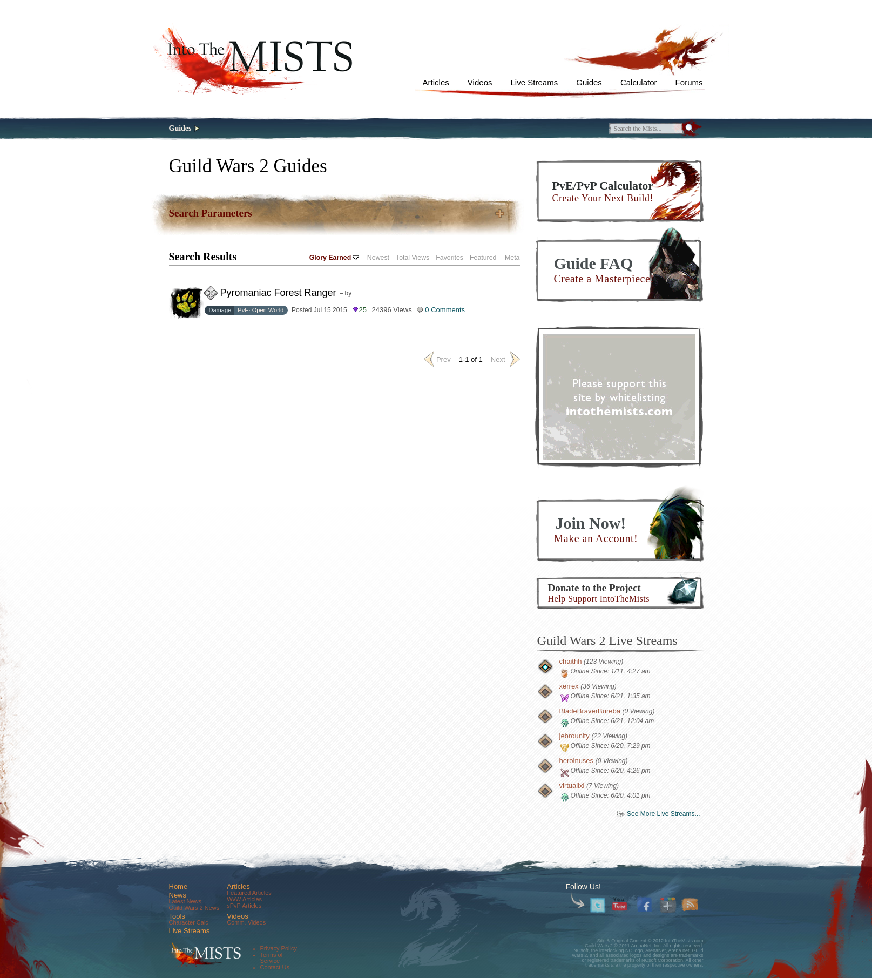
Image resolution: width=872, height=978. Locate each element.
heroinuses (576, 761)
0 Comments (445, 310)
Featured (483, 257)
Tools (177, 916)
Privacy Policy (278, 948)
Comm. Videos (246, 922)
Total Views (412, 257)
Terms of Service (271, 958)
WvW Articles (244, 899)
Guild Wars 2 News (194, 908)
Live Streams (534, 82)
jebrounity (574, 736)
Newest (378, 257)
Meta (512, 257)
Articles (436, 82)
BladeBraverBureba (589, 711)
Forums (689, 82)
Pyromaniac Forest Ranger (278, 292)
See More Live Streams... (663, 814)
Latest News (185, 901)
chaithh (570, 661)
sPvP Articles (244, 905)
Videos (480, 82)
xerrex (569, 686)
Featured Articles (249, 892)
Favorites (449, 257)
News (178, 895)
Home (178, 886)
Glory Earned (334, 257)
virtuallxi (572, 785)
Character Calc (188, 922)
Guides (589, 82)
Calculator (638, 82)
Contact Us (274, 967)
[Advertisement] (619, 396)
